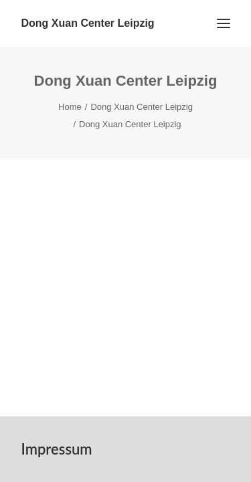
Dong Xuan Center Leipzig (141, 107)
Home (70, 107)
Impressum (56, 449)
